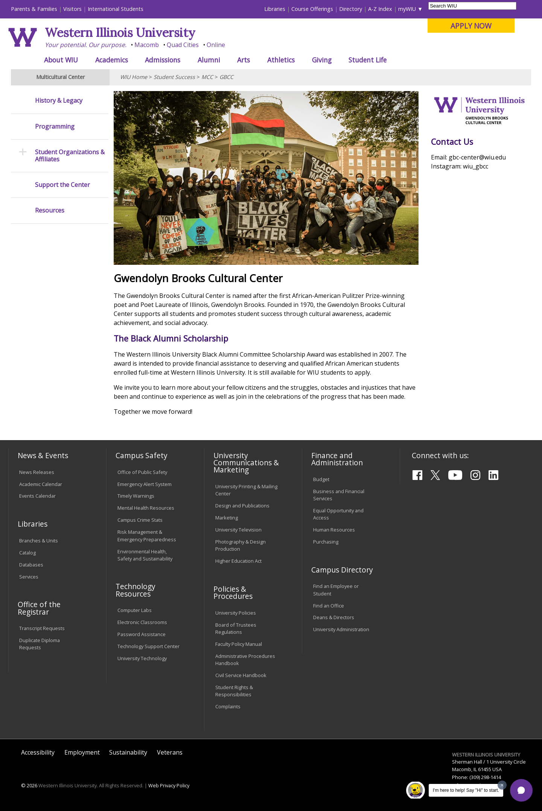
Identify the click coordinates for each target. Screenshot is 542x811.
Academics (111, 59)
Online (216, 45)
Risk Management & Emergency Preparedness (146, 535)
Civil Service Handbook (240, 675)
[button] (521, 790)
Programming (55, 126)
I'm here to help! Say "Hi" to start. (466, 790)
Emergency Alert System (144, 484)
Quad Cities (183, 45)
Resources (49, 210)
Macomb (146, 45)
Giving (322, 59)
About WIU (61, 59)
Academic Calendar (40, 484)
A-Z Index (380, 8)
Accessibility (38, 752)
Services (28, 576)
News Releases (36, 472)
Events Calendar (37, 495)
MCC (207, 76)
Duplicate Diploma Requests (39, 644)
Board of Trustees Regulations (235, 628)
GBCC (226, 76)
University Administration (341, 629)
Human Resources (334, 529)
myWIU (407, 8)
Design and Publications (242, 505)
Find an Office (328, 605)
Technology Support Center (148, 646)
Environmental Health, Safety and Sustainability (144, 555)
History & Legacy (58, 100)
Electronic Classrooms (142, 622)
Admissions (162, 59)
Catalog (27, 552)
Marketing (226, 517)
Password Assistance (141, 634)
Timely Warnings (135, 495)
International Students (115, 8)
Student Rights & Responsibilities (234, 691)
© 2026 (29, 785)
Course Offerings (312, 8)
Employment (82, 752)
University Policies (235, 612)
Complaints (228, 706)
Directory (350, 8)
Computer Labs (134, 610)
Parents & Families (34, 8)
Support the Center (62, 184)
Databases (31, 564)
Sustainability (128, 752)
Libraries (274, 8)
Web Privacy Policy (168, 785)
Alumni (209, 59)
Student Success (174, 76)
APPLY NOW (471, 25)
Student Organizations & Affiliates (70, 156)
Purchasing (325, 541)
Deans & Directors (333, 617)
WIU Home (133, 76)
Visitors (72, 8)
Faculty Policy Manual (238, 644)
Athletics (281, 59)
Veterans (170, 752)
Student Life (368, 59)
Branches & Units (38, 540)
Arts (243, 59)
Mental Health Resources (145, 507)
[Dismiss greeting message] (502, 785)
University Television (238, 529)
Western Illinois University (120, 32)
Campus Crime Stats (140, 519)
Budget (321, 479)
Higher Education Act (238, 560)
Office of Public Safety (142, 472)
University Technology (142, 658)
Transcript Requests (42, 628)
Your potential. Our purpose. (85, 45)
